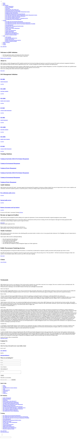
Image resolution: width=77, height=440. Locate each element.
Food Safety (7, 8)
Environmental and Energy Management (11, 402)
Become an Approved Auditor (11, 41)
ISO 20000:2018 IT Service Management (13, 19)
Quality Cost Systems (9, 27)
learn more (2, 70)
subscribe (13, 380)
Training (4, 20)
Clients (4, 43)
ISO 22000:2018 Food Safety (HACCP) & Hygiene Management (17, 22)
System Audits (8, 29)
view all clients (3, 262)
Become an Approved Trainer (11, 34)
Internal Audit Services (9, 39)
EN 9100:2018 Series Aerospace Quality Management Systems (17, 11)
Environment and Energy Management (12, 10)
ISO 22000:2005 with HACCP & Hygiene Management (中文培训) (16, 418)
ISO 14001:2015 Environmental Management (14, 21)
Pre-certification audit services (11, 38)
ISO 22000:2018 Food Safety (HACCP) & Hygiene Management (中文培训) (20, 23)
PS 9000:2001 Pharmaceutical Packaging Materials (15, 13)
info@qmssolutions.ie (4, 355)
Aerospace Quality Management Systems (11, 403)
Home (4, 3)
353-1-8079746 (3, 46)
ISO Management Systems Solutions (10, 388)
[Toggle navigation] (1, 1)
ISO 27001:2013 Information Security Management (13, 404)
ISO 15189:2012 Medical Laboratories (12, 17)
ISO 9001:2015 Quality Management (12, 28)
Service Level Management (10, 30)
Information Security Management (12, 33)
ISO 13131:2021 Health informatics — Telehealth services (16, 18)
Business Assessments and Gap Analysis (13, 40)
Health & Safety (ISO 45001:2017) (12, 9)
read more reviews (4, 338)
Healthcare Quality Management (11, 12)
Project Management (9, 24)
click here (21, 212)
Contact (4, 44)
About (4, 4)
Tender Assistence (6, 42)
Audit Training (8, 36)
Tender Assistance (6, 390)
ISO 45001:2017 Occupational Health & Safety (14, 26)
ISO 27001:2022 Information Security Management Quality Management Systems (21, 15)
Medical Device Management (11, 32)
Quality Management (9, 6)
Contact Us (5, 393)
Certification (5, 391)
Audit (4, 35)
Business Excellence (9, 7)
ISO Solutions (5, 5)
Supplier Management (9, 31)
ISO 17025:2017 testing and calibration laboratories (15, 16)
